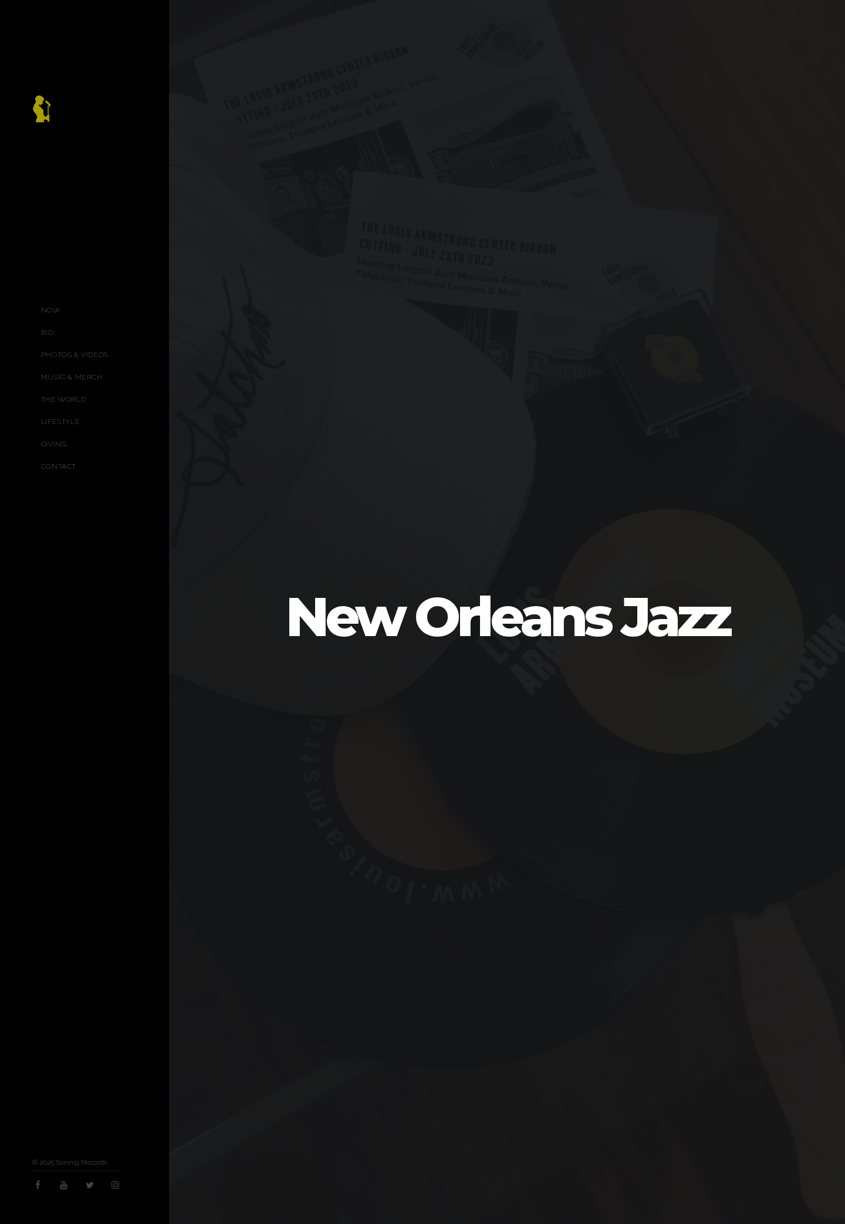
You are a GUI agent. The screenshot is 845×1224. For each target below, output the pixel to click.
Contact (58, 466)
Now (50, 310)
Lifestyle (60, 422)
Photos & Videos (75, 355)
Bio (47, 332)
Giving (54, 444)
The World (63, 399)
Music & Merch (72, 377)
